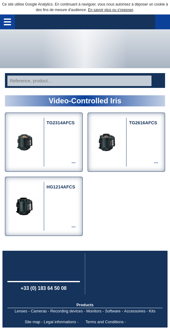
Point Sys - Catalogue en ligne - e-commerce (136, 322)
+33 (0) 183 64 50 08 (44, 288)
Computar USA (126, 273)
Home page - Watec (85, 49)
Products (85, 305)
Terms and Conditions (104, 322)
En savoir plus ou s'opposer (110, 10)
